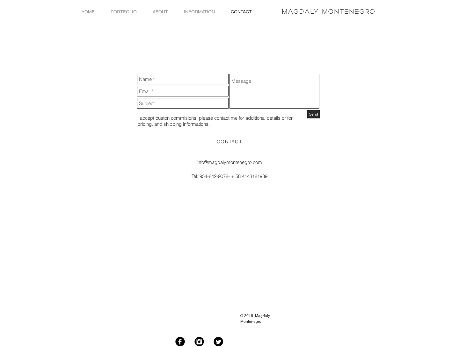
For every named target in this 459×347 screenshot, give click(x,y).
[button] (124, 11)
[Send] (313, 114)
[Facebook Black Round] (180, 341)
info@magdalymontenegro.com (229, 162)
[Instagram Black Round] (199, 341)
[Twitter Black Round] (218, 341)
